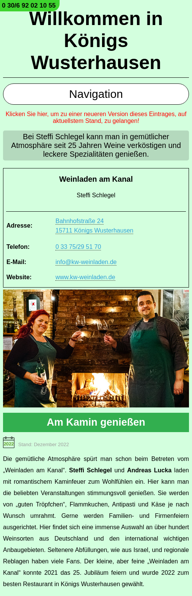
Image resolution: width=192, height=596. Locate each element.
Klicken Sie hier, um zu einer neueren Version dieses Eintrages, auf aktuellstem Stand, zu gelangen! (96, 117)
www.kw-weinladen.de (85, 277)
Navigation (96, 94)
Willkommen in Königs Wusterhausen (96, 40)
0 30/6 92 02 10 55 (29, 5)
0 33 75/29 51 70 (78, 247)
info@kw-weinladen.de (85, 262)
